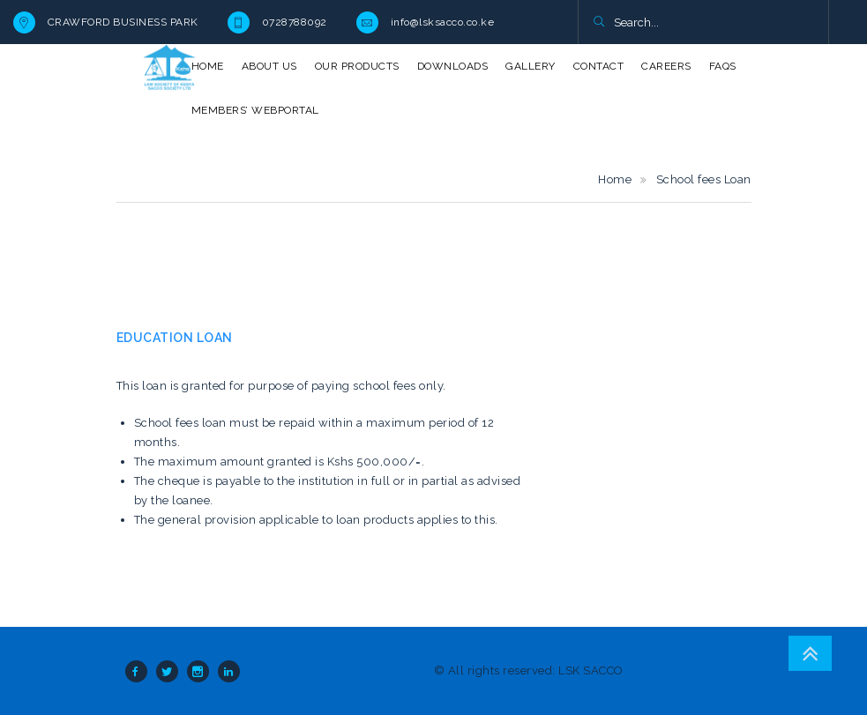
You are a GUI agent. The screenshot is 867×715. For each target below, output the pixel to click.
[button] (598, 23)
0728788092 (294, 22)
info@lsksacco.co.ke (443, 22)
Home (615, 179)
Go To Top (810, 653)
